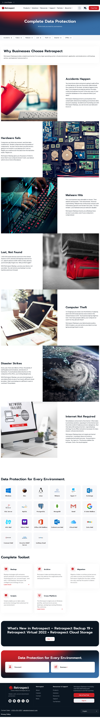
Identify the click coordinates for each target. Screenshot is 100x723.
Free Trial (94, 8)
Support (52, 8)
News (37, 698)
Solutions (35, 8)
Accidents (8, 38)
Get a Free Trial (84, 695)
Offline (68, 38)
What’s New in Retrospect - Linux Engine (48, 2)
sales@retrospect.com (30, 710)
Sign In (84, 700)
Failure (19, 38)
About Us (68, 8)
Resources (43, 8)
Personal (15, 667)
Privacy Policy (6, 714)
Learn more (17, 584)
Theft (48, 38)
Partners (60, 8)
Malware (29, 38)
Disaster (58, 38)
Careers (38, 693)
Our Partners (56, 701)
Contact (38, 696)
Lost (38, 38)
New (50, 639)
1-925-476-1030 (16, 710)
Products (27, 8)
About (38, 690)
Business (61, 667)
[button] (85, 8)
